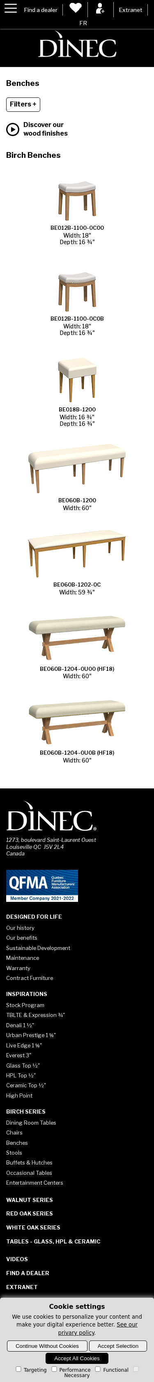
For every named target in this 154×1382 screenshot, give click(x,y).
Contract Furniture (29, 978)
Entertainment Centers (34, 1182)
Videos (17, 1259)
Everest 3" (18, 1055)
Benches (17, 1142)
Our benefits (21, 937)
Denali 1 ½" (20, 1025)
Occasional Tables (29, 1172)
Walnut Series (29, 1200)
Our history (20, 927)
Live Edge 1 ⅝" (24, 1045)
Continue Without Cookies (47, 1346)
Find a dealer (40, 10)
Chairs (14, 1132)
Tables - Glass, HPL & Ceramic (53, 1241)
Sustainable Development (38, 948)
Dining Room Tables (31, 1122)
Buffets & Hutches (29, 1162)
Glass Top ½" (23, 1065)
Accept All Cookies (76, 1358)
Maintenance (22, 957)
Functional (111, 1370)
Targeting (30, 1370)
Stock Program (25, 1005)
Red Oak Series (29, 1213)
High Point (19, 1095)
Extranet (131, 10)
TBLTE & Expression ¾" (35, 1015)
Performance (70, 1370)
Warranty (18, 968)
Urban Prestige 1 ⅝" (31, 1035)
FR (83, 23)
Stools (14, 1152)
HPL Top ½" (21, 1075)
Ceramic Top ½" (26, 1085)
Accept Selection (118, 1346)
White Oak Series (33, 1227)
